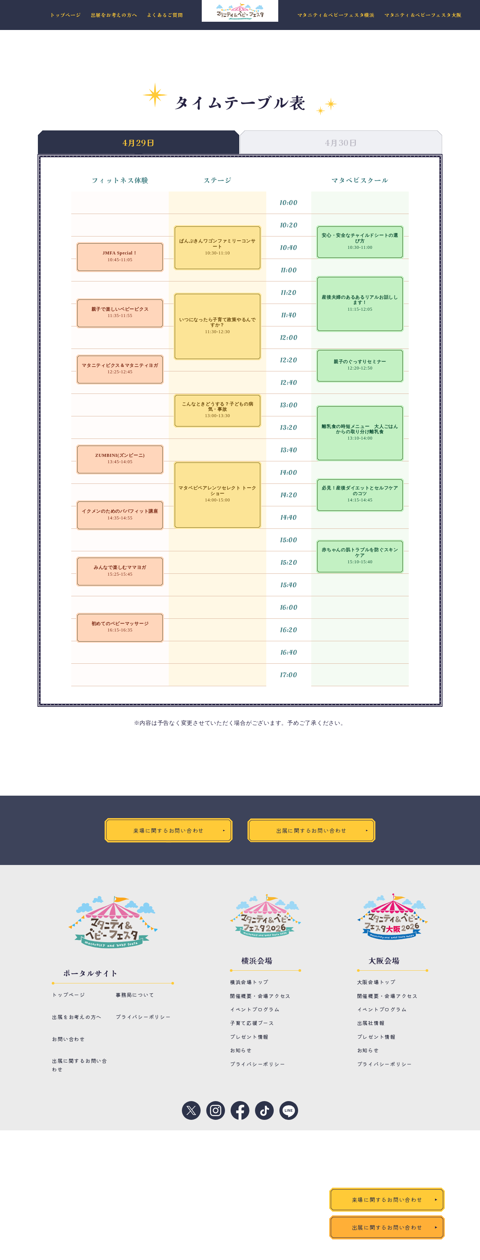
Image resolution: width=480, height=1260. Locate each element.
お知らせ (241, 1050)
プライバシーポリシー (143, 1017)
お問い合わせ (68, 1039)
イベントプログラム (255, 1009)
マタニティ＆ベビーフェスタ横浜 (336, 15)
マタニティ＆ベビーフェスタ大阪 (423, 15)
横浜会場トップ (249, 982)
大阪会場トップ (376, 982)
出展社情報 (371, 1023)
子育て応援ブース (252, 1023)
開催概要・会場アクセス (260, 996)
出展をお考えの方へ (114, 15)
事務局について (135, 995)
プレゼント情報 (249, 1036)
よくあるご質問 (165, 15)
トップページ (65, 15)
